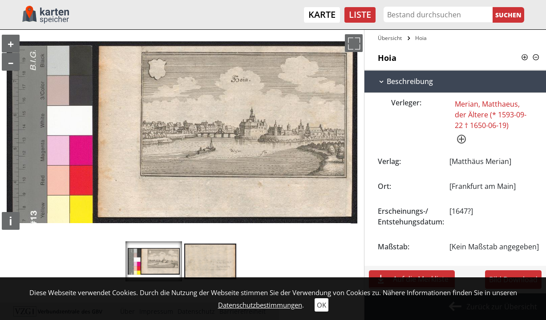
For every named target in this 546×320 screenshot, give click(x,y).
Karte (322, 14)
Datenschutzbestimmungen (260, 304)
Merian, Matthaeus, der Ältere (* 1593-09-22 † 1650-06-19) (490, 114)
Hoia (421, 38)
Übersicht (390, 38)
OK (321, 304)
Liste (360, 14)
